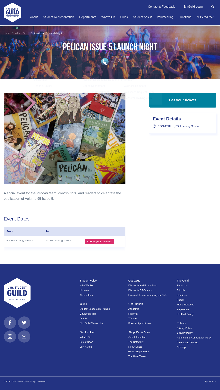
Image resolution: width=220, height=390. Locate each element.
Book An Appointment (139, 323)
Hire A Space (135, 346)
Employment (183, 309)
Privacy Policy (184, 328)
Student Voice (88, 280)
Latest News (86, 342)
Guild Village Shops (138, 351)
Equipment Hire (88, 313)
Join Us (181, 290)
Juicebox (212, 381)
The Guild (183, 280)
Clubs (83, 303)
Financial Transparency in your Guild (147, 295)
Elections (181, 295)
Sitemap (181, 347)
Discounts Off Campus (140, 290)
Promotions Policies (187, 342)
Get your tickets (183, 100)
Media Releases (185, 304)
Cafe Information (137, 337)
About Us (182, 285)
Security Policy (184, 332)
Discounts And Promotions (142, 285)
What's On (20, 33)
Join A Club (86, 346)
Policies (181, 323)
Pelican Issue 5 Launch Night (46, 33)
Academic (133, 308)
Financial (133, 313)
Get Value (134, 280)
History (180, 299)
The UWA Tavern (137, 356)
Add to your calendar (100, 241)
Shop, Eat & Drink (139, 332)
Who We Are (86, 285)
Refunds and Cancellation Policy (194, 337)
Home (7, 33)
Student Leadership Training (95, 308)
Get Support (135, 303)
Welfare (132, 318)
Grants (83, 318)
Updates (84, 290)
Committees (86, 295)
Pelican (110, 61)
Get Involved (87, 332)
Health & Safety (185, 314)
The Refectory (136, 342)
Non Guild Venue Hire (91, 323)
